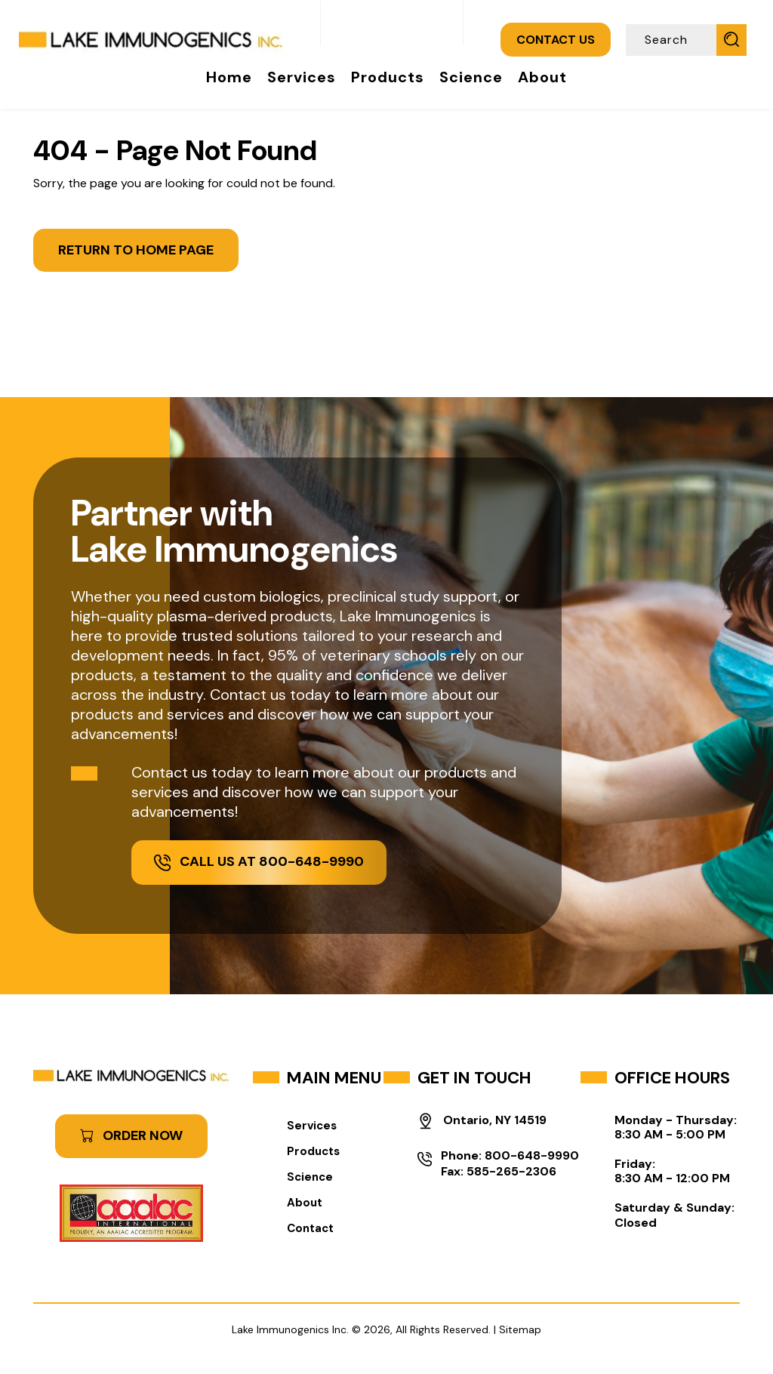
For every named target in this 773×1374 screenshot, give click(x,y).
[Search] (673, 39)
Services (301, 77)
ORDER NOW (131, 1135)
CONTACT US (555, 40)
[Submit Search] (731, 39)
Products (387, 77)
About (542, 77)
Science (471, 77)
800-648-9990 (532, 1155)
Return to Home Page (136, 250)
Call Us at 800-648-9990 (259, 861)
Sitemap (520, 1329)
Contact (310, 1228)
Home (229, 77)
